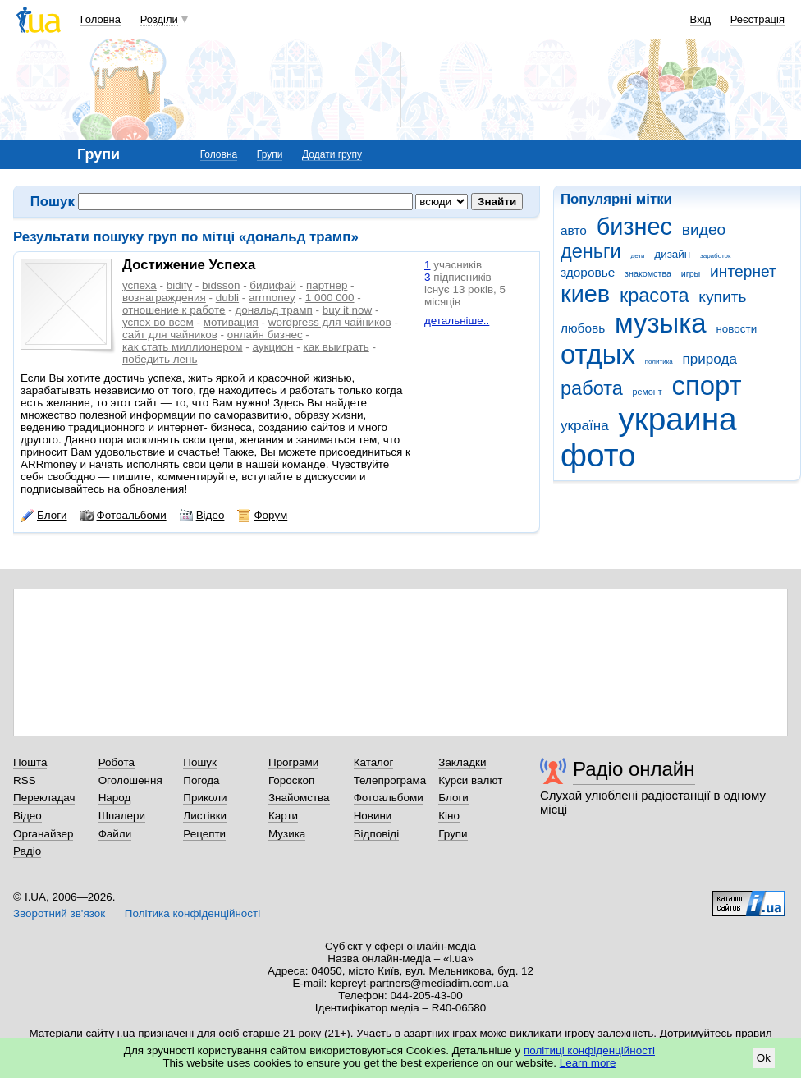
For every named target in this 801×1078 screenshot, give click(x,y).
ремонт (647, 392)
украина (677, 419)
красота (654, 295)
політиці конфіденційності (589, 1050)
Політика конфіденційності (192, 913)
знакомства (648, 273)
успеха (139, 285)
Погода (201, 780)
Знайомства (299, 797)
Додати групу (332, 154)
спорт (706, 385)
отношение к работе (174, 310)
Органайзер (43, 834)
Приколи (205, 797)
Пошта (30, 762)
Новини (373, 816)
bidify (179, 285)
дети (638, 255)
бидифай (272, 285)
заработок (715, 255)
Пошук (200, 762)
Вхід (701, 19)
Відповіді (377, 834)
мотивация (231, 322)
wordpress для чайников (329, 322)
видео (704, 229)
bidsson (221, 285)
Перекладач (44, 797)
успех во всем (158, 322)
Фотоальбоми (123, 515)
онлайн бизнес (265, 334)
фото (598, 455)
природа (710, 359)
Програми (293, 762)
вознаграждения (164, 297)
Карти (283, 816)
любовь (583, 328)
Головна (100, 19)
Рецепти (204, 834)
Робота (116, 762)
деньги (591, 251)
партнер (326, 285)
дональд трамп (273, 310)
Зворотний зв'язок (59, 913)
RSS (24, 780)
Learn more (588, 1063)
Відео (202, 515)
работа (592, 388)
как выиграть (335, 347)
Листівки (205, 816)
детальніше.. (456, 320)
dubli (227, 297)
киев (585, 294)
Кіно (449, 816)
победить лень (159, 359)
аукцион (273, 347)
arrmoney (272, 297)
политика (659, 361)
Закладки (462, 762)
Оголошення (130, 780)
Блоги (44, 515)
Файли (115, 834)
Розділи (159, 19)
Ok (764, 1058)
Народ (114, 797)
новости (736, 329)
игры (691, 273)
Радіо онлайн (634, 769)
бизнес (634, 226)
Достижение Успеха (188, 265)
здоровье (588, 272)
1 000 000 (330, 297)
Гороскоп (291, 780)
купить (722, 296)
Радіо (27, 851)
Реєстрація (757, 19)
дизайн (672, 254)
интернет (743, 271)
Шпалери (121, 816)
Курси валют (470, 780)
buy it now (348, 310)
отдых (598, 354)
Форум (262, 515)
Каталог (374, 762)
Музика (286, 834)
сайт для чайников (169, 334)
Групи (270, 154)
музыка (661, 323)
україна (585, 425)
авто (574, 230)
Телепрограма (390, 780)
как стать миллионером (182, 347)
